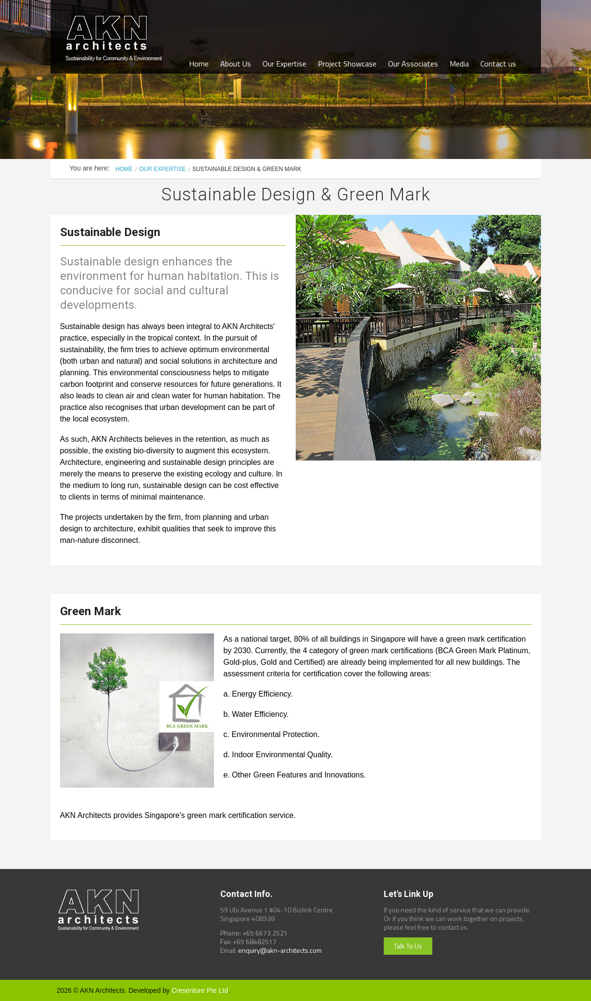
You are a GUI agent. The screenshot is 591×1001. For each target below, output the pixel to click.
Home (199, 63)
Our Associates (413, 63)
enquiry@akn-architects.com (280, 950)
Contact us (498, 63)
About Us (235, 63)
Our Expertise (284, 63)
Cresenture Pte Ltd (200, 990)
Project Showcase (347, 63)
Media (459, 63)
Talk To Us (408, 946)
